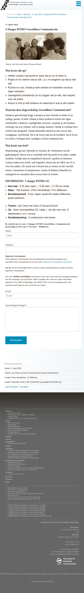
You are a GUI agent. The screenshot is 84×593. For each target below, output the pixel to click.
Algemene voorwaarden (50, 574)
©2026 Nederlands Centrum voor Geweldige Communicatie (20, 574)
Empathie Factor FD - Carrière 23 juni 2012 (22, 418)
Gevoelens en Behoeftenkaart (18, 430)
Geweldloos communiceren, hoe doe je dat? (22, 470)
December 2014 (13, 495)
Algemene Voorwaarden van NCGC (58, 262)
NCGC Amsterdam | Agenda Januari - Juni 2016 (24, 499)
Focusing (8, 472)
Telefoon (9, 245)
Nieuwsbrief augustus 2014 (17, 492)
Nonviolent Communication (17, 464)
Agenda (27, 14)
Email (8, 291)
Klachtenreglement (14, 426)
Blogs (7, 482)
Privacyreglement (13, 432)
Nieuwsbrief (9, 442)
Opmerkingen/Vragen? (16, 305)
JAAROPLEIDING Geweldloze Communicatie (23, 458)
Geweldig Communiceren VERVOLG (20, 456)
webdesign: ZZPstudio (46, 581)
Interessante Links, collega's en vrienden (21, 415)
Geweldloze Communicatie (15, 460)
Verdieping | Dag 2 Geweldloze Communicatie (23, 452)
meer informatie (11, 387)
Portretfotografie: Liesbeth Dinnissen (71, 574)
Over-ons (8, 411)
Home (19, 14)
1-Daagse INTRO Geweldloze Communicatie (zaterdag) (26, 507)
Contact (8, 446)
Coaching (8, 477)
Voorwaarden (12, 425)
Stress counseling (14, 423)
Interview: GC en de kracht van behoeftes (22, 434)
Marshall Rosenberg (14, 462)
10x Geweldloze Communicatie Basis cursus (23, 454)
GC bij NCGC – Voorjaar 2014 (18, 490)
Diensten (8, 436)
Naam (8, 231)
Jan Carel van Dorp (14, 413)
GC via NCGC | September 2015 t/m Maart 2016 (24, 497)
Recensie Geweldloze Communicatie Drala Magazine (26, 468)
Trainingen (9, 449)
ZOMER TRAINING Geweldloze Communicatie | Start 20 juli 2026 (30, 516)
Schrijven (8, 479)
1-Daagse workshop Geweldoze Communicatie (23, 450)
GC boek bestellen (14, 466)
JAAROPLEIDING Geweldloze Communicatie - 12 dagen (27, 505)
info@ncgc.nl (74, 544)
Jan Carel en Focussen (15, 474)
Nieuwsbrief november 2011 (17, 443)
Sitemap (34, 581)
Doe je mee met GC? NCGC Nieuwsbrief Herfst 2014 (26, 493)
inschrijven (24, 387)
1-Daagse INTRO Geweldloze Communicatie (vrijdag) (26, 512)
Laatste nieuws (13, 416)
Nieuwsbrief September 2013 (17, 488)
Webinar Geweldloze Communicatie (20, 428)
